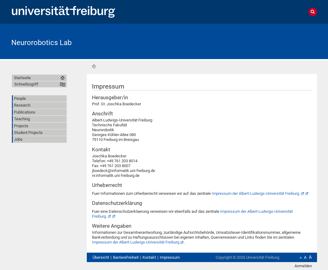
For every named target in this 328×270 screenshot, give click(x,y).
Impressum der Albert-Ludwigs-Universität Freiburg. (256, 193)
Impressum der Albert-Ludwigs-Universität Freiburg (135, 242)
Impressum (170, 257)
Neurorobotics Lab (41, 42)
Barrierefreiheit (126, 257)
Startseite (94, 66)
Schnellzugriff (26, 84)
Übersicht (101, 257)
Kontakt (149, 257)
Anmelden (303, 266)
